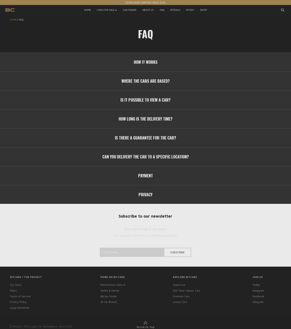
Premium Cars (181, 296)
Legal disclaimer (20, 307)
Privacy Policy (18, 301)
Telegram (258, 301)
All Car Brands (108, 301)
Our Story (15, 284)
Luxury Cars (180, 301)
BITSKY (190, 9)
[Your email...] (145, 252)
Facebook (258, 296)
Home (13, 19)
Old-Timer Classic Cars (186, 290)
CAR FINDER (129, 9)
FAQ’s (13, 290)
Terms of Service (20, 296)
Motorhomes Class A (112, 284)
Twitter (256, 284)
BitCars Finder (108, 296)
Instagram (258, 290)
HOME (87, 9)
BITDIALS (175, 9)
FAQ (162, 9)
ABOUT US (148, 9)
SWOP (203, 9)
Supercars (179, 284)
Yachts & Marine (109, 290)
